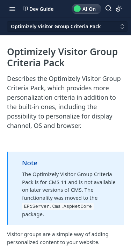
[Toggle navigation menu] (12, 8)
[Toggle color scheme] (119, 8)
